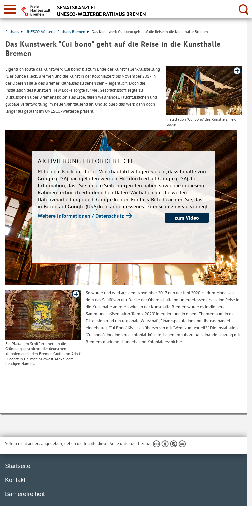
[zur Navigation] (10, 9)
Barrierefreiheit (25, 494)
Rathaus (14, 31)
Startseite (17, 466)
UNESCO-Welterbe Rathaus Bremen (57, 31)
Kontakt (15, 480)
